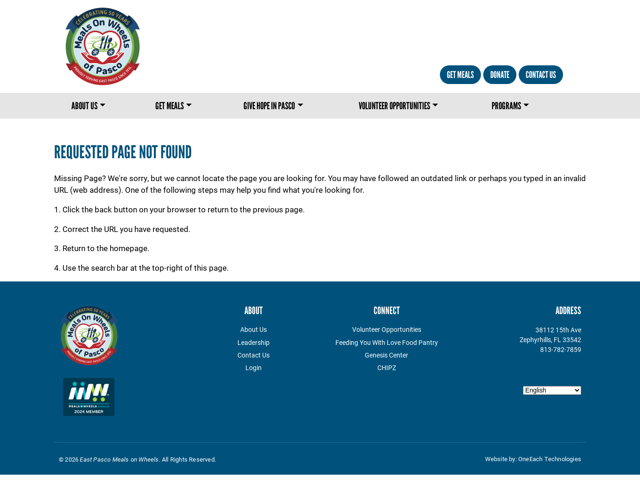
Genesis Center (386, 355)
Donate (499, 74)
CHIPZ (386, 367)
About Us (84, 106)
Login (253, 367)
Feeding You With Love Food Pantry (386, 342)
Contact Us (541, 74)
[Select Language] (552, 390)
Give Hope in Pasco (269, 106)
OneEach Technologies (549, 459)
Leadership (253, 342)
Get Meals (460, 74)
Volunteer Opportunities (394, 106)
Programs (506, 106)
